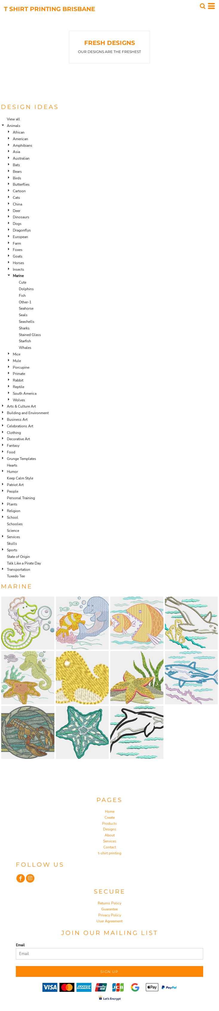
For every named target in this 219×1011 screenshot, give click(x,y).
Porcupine (21, 367)
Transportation (18, 569)
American (20, 139)
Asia (16, 151)
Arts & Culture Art (21, 406)
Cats (16, 197)
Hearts (12, 465)
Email (20, 945)
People (12, 491)
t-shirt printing (109, 853)
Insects (18, 269)
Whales (25, 347)
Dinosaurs (21, 217)
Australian (21, 158)
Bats (16, 165)
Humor (12, 471)
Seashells (26, 321)
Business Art (17, 419)
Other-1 (25, 302)
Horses (18, 263)
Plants (12, 504)
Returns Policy (109, 903)
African (18, 132)
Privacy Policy (109, 915)
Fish (22, 295)
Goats (17, 256)
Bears (17, 171)
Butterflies (21, 184)
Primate (19, 373)
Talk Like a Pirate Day (24, 563)
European (20, 236)
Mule (17, 360)
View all (13, 119)
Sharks (24, 328)
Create (110, 817)
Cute (22, 282)
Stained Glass (30, 334)
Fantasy (13, 445)
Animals (13, 125)
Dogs (17, 223)
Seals (23, 315)
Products (109, 823)
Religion (13, 510)
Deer (16, 210)
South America (24, 393)
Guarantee (109, 909)
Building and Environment (28, 413)
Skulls (12, 543)
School (12, 517)
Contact (109, 847)
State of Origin (18, 556)
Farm (17, 243)
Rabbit (18, 380)
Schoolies (15, 524)
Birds (17, 178)
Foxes (17, 249)
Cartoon (19, 191)
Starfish (25, 341)
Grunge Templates (21, 458)
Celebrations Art (20, 426)
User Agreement (109, 921)
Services (13, 537)
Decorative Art (18, 439)
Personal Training (21, 498)
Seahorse (26, 308)
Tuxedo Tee (16, 576)
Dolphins (26, 289)
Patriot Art (15, 484)
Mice (16, 354)
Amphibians (22, 145)
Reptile (18, 387)
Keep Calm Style (20, 478)
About (110, 835)
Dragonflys (22, 230)
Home (109, 811)
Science (13, 530)
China (17, 204)
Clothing (14, 432)
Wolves (19, 400)
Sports (12, 550)
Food (11, 452)
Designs (109, 829)
